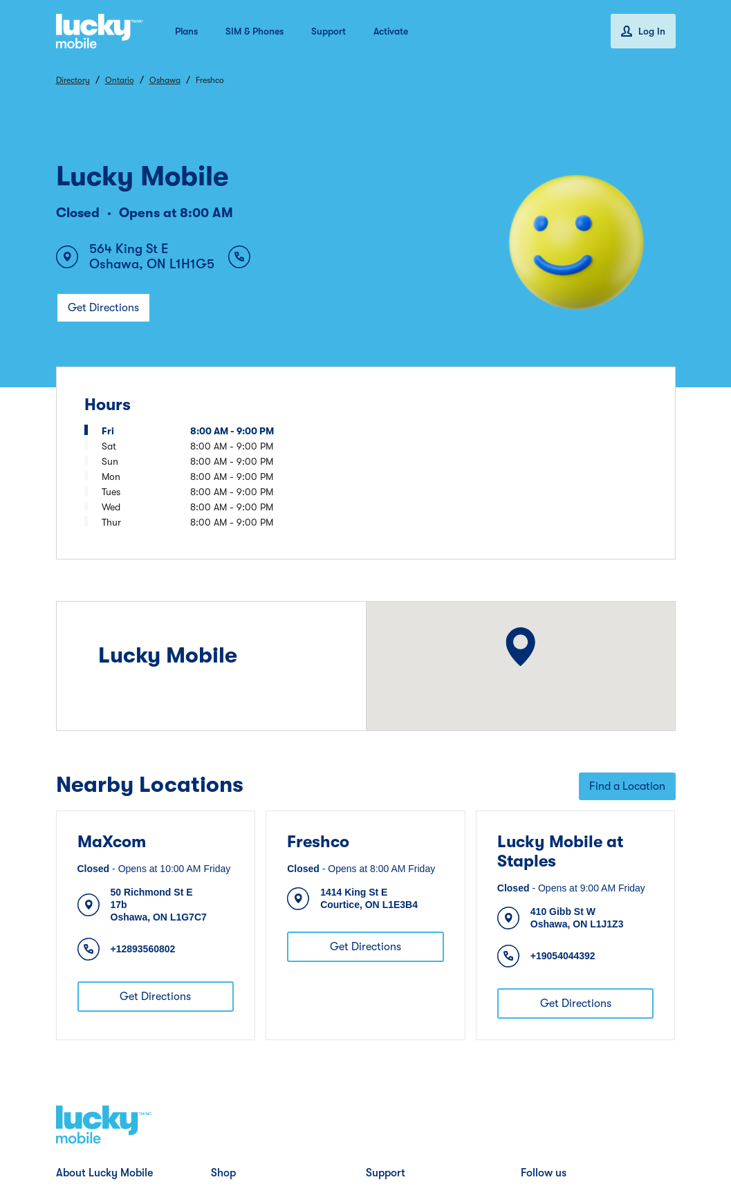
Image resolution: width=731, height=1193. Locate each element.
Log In (643, 31)
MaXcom (111, 841)
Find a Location (627, 786)
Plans (186, 31)
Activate (390, 31)
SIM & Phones (254, 31)
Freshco (318, 841)
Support (328, 31)
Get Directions (103, 308)
